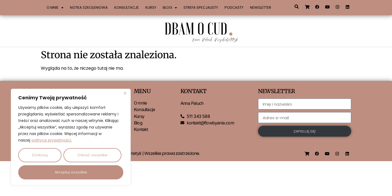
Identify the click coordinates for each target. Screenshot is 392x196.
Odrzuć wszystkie (92, 155)
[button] (296, 7)
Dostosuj (40, 155)
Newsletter (260, 7)
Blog (170, 7)
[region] (71, 137)
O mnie (55, 7)
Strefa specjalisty (200, 7)
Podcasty (234, 7)
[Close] (125, 94)
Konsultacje (126, 7)
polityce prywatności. (52, 140)
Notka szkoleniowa (89, 7)
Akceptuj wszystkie (71, 172)
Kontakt (141, 129)
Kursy (150, 7)
